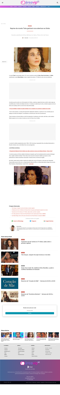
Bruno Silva (26, 37)
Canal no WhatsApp (17, 221)
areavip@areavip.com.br (30, 378)
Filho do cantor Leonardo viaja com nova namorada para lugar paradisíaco (41, 339)
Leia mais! (31, 163)
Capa (2, 23)
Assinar (29, 313)
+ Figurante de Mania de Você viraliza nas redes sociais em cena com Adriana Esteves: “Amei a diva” (31, 151)
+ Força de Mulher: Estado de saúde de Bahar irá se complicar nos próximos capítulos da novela (29, 108)
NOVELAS (18, 345)
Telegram (33, 221)
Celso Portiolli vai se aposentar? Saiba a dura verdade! (18, 339)
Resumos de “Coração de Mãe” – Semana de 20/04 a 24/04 (38, 281)
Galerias (22, 265)
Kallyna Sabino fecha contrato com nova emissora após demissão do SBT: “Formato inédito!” (5, 340)
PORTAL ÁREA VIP (47, 345)
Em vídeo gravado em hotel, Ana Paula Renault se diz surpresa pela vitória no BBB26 (29, 213)
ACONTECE (32, 345)
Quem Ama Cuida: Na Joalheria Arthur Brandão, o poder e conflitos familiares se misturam (37, 268)
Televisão (2, 337)
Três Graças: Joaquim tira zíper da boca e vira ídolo (35, 255)
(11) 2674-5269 (30, 379)
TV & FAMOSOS (6, 345)
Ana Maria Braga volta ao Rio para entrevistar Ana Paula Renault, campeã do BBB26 (28, 215)
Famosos (26, 337)
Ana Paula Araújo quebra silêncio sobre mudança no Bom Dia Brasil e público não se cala (53, 339)
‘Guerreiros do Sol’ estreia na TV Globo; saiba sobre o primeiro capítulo (26, 211)
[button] (52, 2)
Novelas (4, 23)
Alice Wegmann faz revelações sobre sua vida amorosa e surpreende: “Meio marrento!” (29, 339)
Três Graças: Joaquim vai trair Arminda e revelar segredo (23, 208)
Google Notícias (48, 221)
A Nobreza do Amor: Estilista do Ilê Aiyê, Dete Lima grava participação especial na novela (30, 209)
